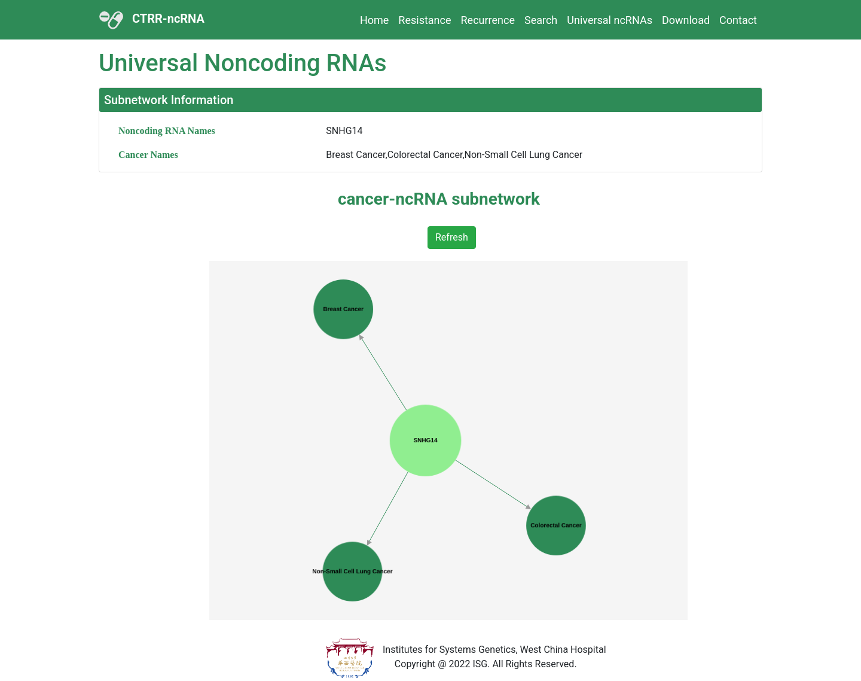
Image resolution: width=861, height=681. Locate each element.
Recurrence (488, 20)
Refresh (451, 237)
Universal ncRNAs (609, 20)
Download (686, 20)
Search (540, 20)
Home (374, 20)
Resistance (424, 20)
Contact (738, 20)
